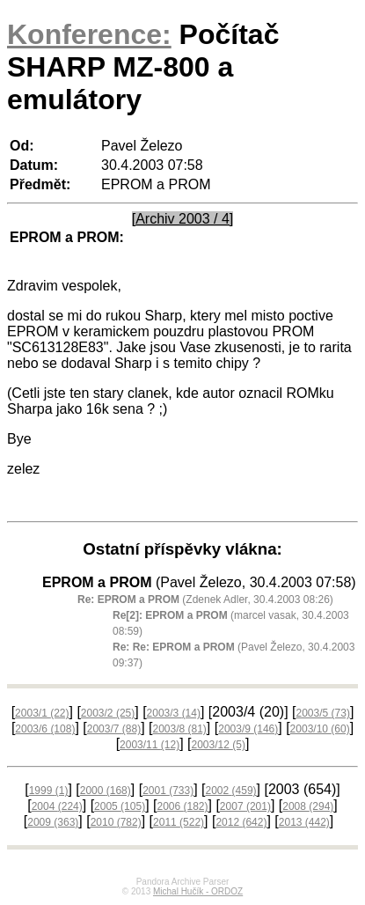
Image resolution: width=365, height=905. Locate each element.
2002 (231, 790)
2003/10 (320, 729)
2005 (119, 806)
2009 (52, 822)
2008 (307, 806)
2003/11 (149, 745)
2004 (57, 806)
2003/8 (179, 729)
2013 (304, 822)
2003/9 (248, 729)
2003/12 (218, 745)
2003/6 (45, 729)
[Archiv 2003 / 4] (183, 218)
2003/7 (114, 729)
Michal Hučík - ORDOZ (198, 891)
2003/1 (42, 713)
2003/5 (322, 713)
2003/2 (108, 713)
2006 (182, 806)
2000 (105, 790)
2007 (245, 806)
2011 (178, 822)
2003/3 (174, 713)
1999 (49, 790)
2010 (116, 822)
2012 (240, 822)
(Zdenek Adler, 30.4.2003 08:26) (205, 599)
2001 (167, 790)
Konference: (89, 34)
